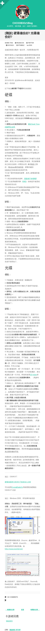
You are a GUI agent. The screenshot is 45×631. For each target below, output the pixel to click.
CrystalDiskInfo (17, 487)
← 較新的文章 (9, 610)
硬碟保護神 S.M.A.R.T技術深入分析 (18, 482)
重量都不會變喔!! (30, 179)
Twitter (30, 43)
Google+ (10, 45)
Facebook (19, 43)
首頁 (22, 610)
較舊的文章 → (35, 610)
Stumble (20, 45)
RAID (24, 181)
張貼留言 (9, 621)
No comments (12, 597)
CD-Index (33, 375)
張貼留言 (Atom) (15, 630)
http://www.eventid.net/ (14, 549)
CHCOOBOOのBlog (22, 23)
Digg (29, 45)
